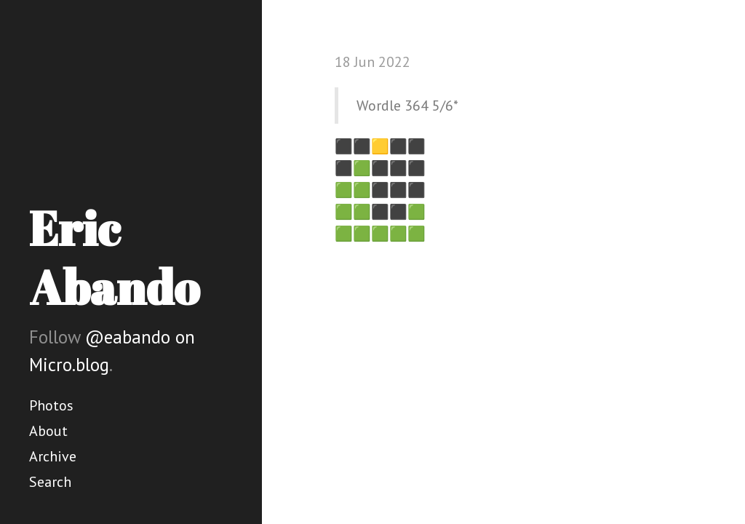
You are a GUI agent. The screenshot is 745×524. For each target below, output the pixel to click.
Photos (51, 405)
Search (50, 481)
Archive (52, 456)
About (48, 430)
